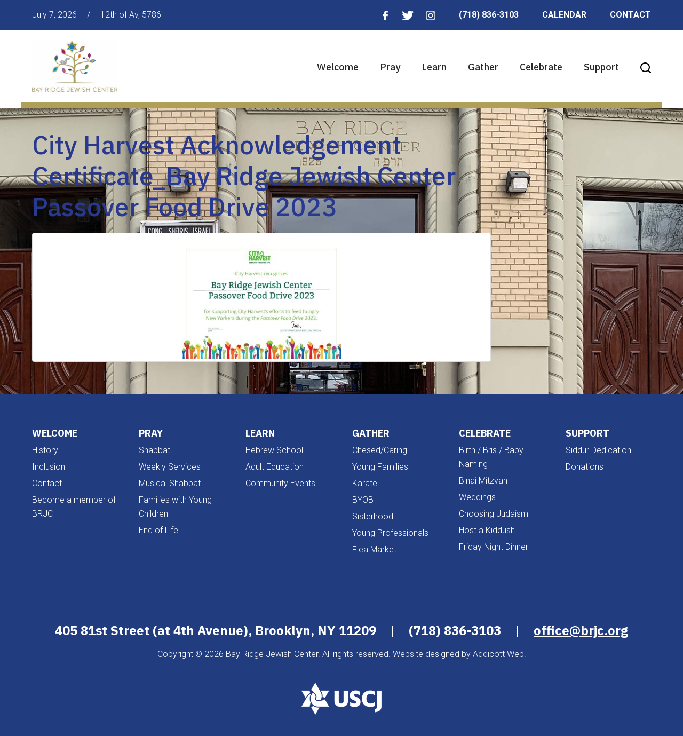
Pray (390, 67)
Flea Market (374, 549)
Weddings (477, 497)
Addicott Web (498, 654)
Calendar (564, 15)
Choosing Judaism (493, 514)
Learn (434, 67)
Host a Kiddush (487, 530)
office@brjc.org (581, 630)
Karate (364, 483)
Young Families (380, 467)
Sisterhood (372, 516)
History (45, 450)
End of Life (158, 530)
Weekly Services (170, 467)
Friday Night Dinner (493, 547)
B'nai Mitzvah (483, 481)
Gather (483, 67)
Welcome (338, 67)
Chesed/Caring (379, 450)
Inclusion (48, 467)
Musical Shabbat (170, 483)
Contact (630, 15)
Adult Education (274, 467)
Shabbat (154, 450)
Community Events (280, 483)
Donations (584, 467)
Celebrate (541, 67)
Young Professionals (390, 533)
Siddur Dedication (598, 450)
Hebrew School (274, 450)
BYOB (363, 500)
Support (601, 67)
